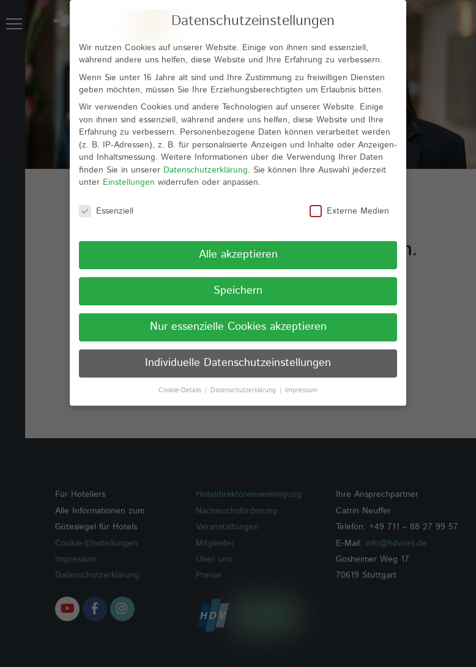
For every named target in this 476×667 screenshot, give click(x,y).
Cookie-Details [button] (181, 376)
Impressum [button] (301, 376)
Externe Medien (349, 198)
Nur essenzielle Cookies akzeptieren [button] (238, 313)
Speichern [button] (238, 277)
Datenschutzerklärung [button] (244, 376)
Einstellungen (129, 169)
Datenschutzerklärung (205, 156)
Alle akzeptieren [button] (238, 240)
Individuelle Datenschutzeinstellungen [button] (238, 349)
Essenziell (106, 198)
